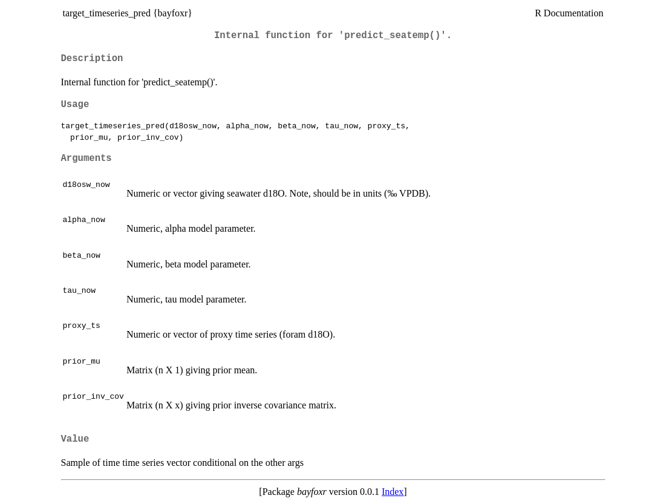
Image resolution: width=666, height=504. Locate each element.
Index (392, 491)
